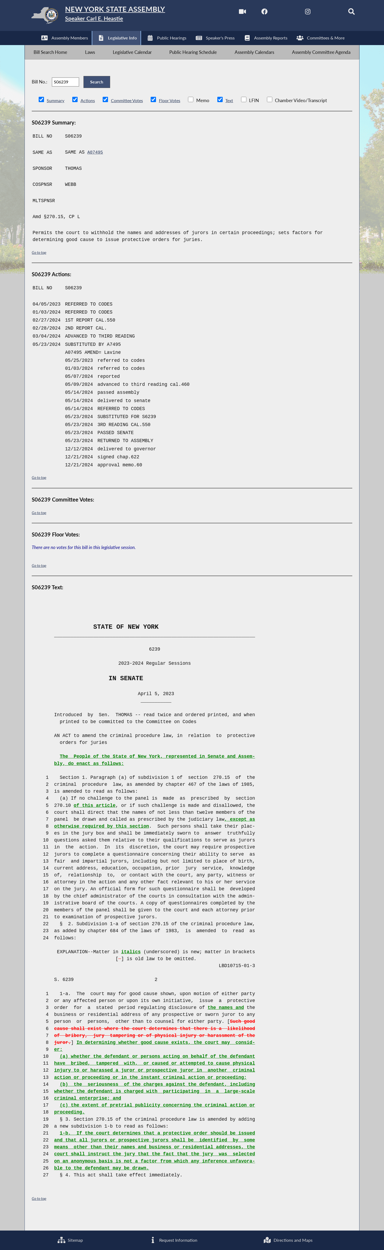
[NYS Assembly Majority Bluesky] (320, 13)
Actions (88, 114)
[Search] (343, 13)
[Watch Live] (231, 13)
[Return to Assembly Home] (109, 17)
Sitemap (70, 1239)
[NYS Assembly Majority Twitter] (276, 13)
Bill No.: (39, 92)
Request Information (172, 1239)
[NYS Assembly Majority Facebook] (253, 13)
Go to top (40, 265)
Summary (56, 114)
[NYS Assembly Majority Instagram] (298, 13)
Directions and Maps (287, 1239)
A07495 (95, 165)
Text (234, 114)
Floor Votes (173, 114)
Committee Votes (129, 114)
